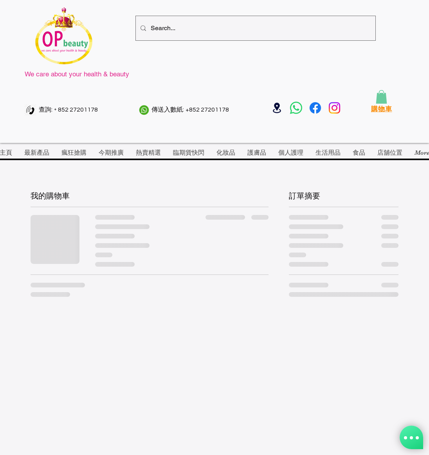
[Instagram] (334, 108)
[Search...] (255, 28)
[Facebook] (315, 108)
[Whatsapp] (296, 108)
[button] (381, 97)
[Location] (277, 108)
